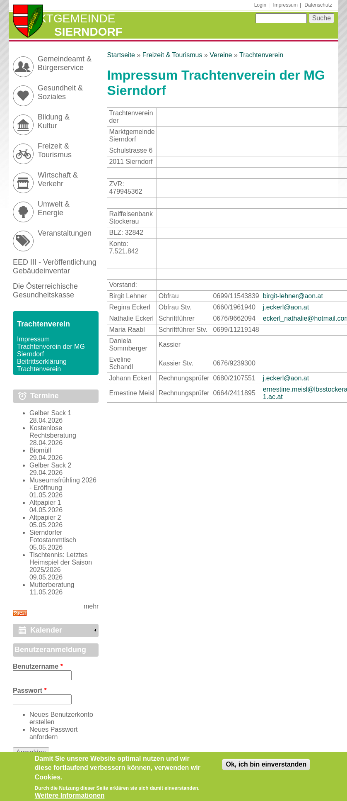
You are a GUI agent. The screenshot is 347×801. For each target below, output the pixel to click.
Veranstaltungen (65, 233)
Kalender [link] (46, 630)
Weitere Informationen (70, 796)
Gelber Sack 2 (50, 465)
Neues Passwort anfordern (53, 733)
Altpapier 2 (45, 517)
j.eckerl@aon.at (286, 307)
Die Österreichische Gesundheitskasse (45, 290)
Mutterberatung (52, 584)
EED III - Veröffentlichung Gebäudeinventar (54, 266)
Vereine (221, 54)
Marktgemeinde (64, 18)
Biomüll (40, 450)
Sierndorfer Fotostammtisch (52, 536)
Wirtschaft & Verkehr (58, 179)
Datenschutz (318, 5)
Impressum (285, 5)
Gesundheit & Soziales (60, 92)
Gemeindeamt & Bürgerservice (65, 63)
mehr (91, 606)
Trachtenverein (261, 54)
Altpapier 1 (45, 502)
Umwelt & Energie (54, 208)
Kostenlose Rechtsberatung (52, 431)
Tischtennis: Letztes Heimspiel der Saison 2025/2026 (60, 562)
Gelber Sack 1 (50, 412)
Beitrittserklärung (42, 361)
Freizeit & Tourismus (172, 54)
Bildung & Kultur (54, 121)
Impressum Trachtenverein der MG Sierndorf (51, 347)
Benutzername (38, 666)
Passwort (30, 690)
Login (260, 5)
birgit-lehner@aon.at (293, 295)
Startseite (121, 54)
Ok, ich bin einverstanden (266, 765)
